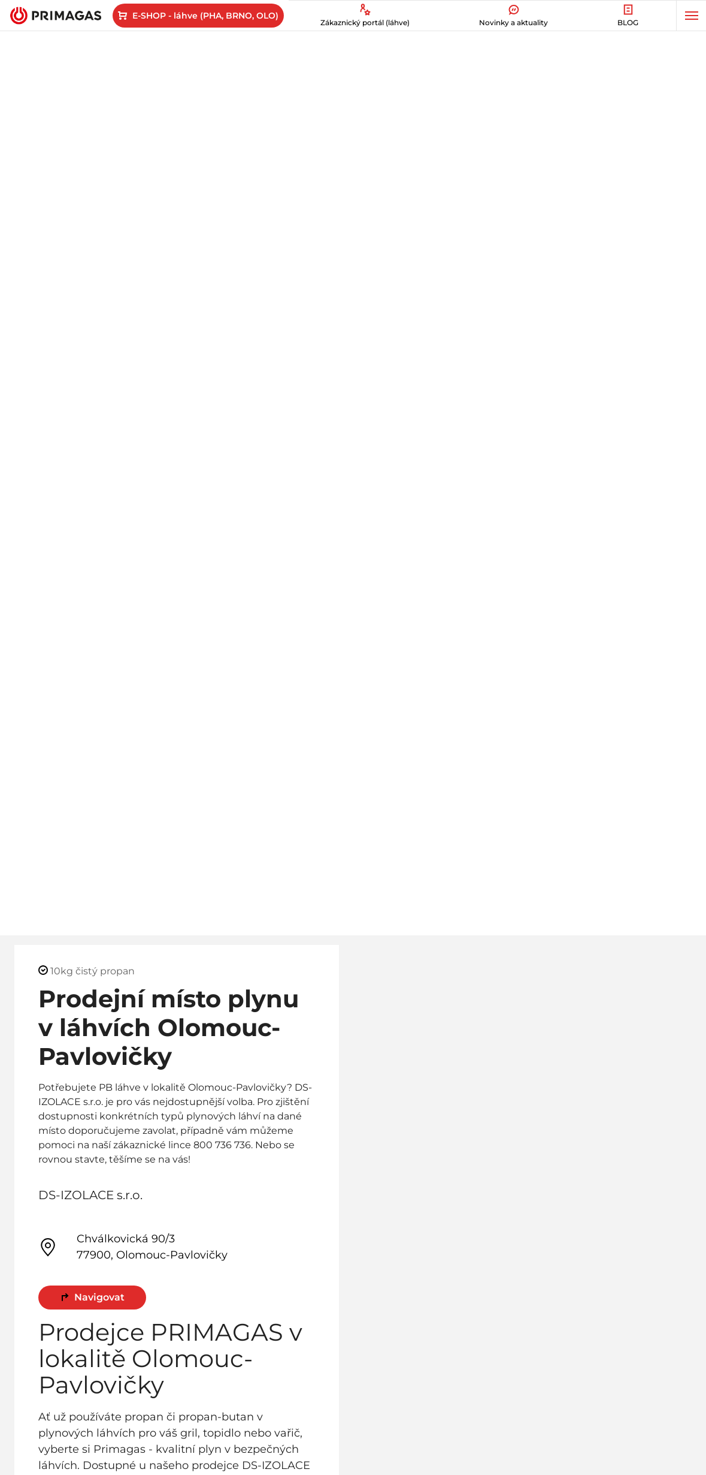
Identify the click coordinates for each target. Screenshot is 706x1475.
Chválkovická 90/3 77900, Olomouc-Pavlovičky (133, 1247)
